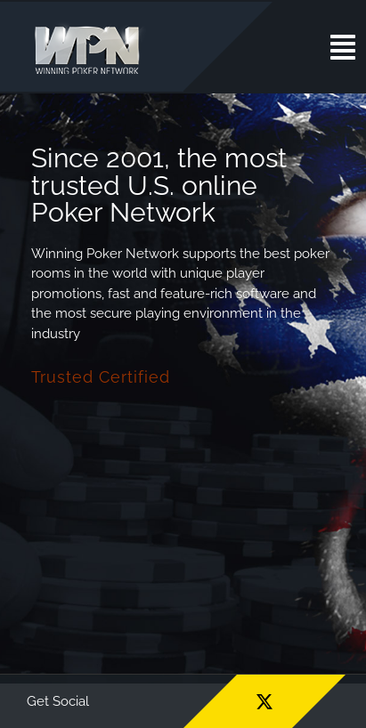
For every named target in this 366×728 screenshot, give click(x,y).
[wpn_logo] (91, 26)
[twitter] (264, 701)
